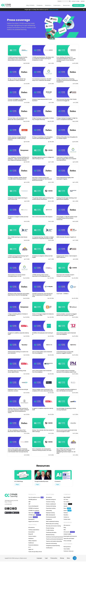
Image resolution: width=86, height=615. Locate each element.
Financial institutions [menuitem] (33, 541)
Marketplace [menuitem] (31, 517)
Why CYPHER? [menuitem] (67, 497)
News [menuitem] (67, 507)
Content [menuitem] (33, 515)
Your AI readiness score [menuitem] (36, 497)
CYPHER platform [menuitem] (32, 499)
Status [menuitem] (68, 553)
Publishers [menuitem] (31, 535)
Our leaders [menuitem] (66, 501)
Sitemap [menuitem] (62, 553)
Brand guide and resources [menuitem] (70, 533)
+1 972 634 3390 (8, 504)
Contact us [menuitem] (66, 515)
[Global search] (64, 1)
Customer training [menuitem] (50, 501)
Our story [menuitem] (66, 499)
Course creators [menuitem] (32, 533)
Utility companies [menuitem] (32, 537)
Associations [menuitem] (31, 529)
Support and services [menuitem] (33, 519)
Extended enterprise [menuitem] (51, 499)
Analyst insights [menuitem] (67, 531)
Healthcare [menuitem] (31, 539)
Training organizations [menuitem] (33, 527)
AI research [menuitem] (69, 529)
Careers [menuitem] (68, 503)
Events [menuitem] (67, 509)
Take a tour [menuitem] (33, 511)
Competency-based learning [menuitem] (53, 541)
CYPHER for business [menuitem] (33, 507)
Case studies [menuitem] (67, 545)
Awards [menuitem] (65, 505)
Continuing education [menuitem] (51, 529)
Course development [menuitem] (33, 505)
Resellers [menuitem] (66, 513)
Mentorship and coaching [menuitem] (52, 521)
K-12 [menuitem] (29, 543)
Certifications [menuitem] (49, 543)
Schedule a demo (78, 5)
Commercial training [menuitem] (51, 505)
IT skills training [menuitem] (50, 527)
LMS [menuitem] (29, 501)
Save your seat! (53, 9)
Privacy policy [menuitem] (54, 553)
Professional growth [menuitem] (51, 515)
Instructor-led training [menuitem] (51, 539)
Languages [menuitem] (39, 553)
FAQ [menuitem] (65, 527)
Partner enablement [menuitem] (51, 503)
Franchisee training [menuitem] (50, 507)
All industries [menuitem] (31, 525)
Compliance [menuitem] (49, 517)
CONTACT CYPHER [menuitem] (75, 1)
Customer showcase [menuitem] (68, 547)
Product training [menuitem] (50, 525)
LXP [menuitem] (29, 503)
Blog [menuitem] (65, 525)
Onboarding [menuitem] (49, 509)
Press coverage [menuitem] (67, 537)
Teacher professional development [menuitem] (54, 535)
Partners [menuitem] (66, 511)
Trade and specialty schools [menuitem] (35, 547)
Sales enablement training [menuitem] (52, 519)
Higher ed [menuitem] (30, 545)
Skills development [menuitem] (50, 513)
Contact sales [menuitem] (67, 517)
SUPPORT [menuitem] (83, 1)
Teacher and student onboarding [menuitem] (54, 537)
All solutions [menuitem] (49, 497)
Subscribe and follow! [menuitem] (69, 535)
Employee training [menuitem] (50, 511)
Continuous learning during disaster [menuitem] (54, 533)
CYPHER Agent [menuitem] (34, 513)
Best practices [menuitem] (67, 543)
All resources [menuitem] (67, 523)
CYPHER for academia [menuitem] (33, 509)
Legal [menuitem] (46, 553)
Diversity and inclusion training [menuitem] (53, 523)
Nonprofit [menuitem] (30, 531)
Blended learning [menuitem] (50, 531)
